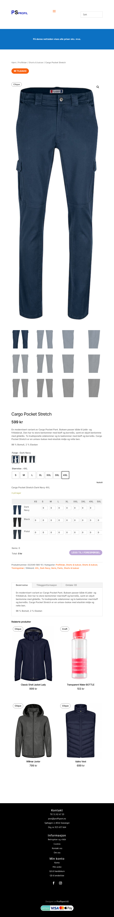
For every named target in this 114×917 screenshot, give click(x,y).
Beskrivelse (22, 585)
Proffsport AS (63, 898)
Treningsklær (17, 568)
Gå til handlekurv (57, 868)
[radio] (15, 459)
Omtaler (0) (71, 585)
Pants (60, 568)
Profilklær (22, 62)
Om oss (57, 849)
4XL (37, 568)
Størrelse (16, 468)
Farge (15, 452)
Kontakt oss (57, 845)
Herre (53, 568)
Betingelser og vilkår (57, 836)
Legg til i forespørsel (86, 552)
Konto (57, 859)
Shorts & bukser (36, 62)
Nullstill (100, 482)
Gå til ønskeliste (57, 872)
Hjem (13, 62)
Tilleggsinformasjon (46, 585)
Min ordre (57, 864)
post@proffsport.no (57, 815)
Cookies (57, 841)
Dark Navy (45, 568)
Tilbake (20, 71)
